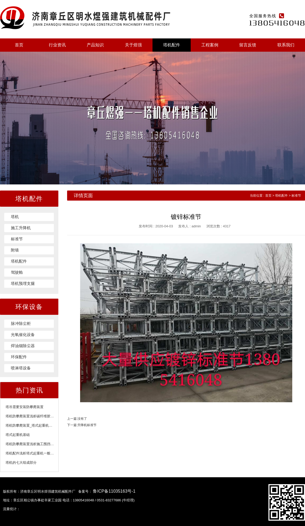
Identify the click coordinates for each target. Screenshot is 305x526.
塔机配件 (171, 45)
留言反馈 (247, 45)
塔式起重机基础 (18, 435)
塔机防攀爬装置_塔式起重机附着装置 (34, 425)
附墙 (15, 250)
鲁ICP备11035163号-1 (114, 491)
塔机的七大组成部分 (21, 463)
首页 (19, 45)
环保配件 (19, 357)
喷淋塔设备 (21, 368)
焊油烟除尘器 (23, 345)
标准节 (17, 239)
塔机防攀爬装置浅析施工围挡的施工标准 (37, 444)
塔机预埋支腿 (23, 283)
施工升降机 (21, 228)
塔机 (15, 216)
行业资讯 (57, 45)
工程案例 (209, 45)
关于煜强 (133, 45)
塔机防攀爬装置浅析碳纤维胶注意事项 (35, 416)
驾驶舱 (17, 272)
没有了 (82, 419)
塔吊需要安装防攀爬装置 (24, 407)
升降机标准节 (87, 425)
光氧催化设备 (23, 334)
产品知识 (95, 45)
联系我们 (285, 45)
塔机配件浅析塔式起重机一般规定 (31, 453)
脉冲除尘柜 (21, 323)
